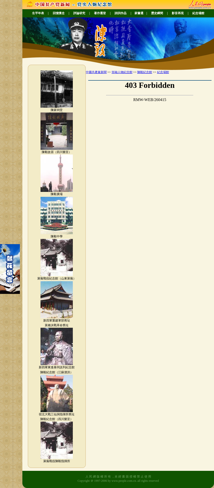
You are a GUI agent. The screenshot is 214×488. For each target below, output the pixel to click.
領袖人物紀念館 (122, 72)
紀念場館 (198, 13)
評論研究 (79, 13)
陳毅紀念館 (144, 72)
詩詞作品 (121, 13)
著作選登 (100, 13)
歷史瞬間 (157, 13)
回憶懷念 (59, 13)
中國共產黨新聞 (96, 72)
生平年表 (38, 13)
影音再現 (178, 13)
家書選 (138, 13)
